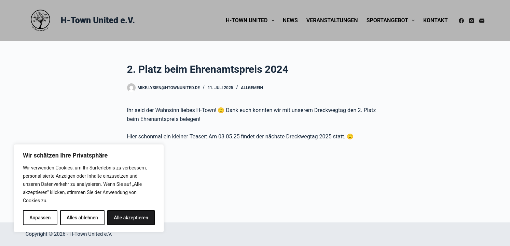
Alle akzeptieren (131, 217)
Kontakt (435, 20)
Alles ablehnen (82, 217)
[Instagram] (471, 20)
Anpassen (40, 217)
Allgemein (252, 87)
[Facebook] (461, 20)
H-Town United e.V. (98, 20)
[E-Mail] (481, 20)
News (290, 20)
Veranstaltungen (332, 20)
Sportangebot (392, 20)
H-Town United (251, 20)
